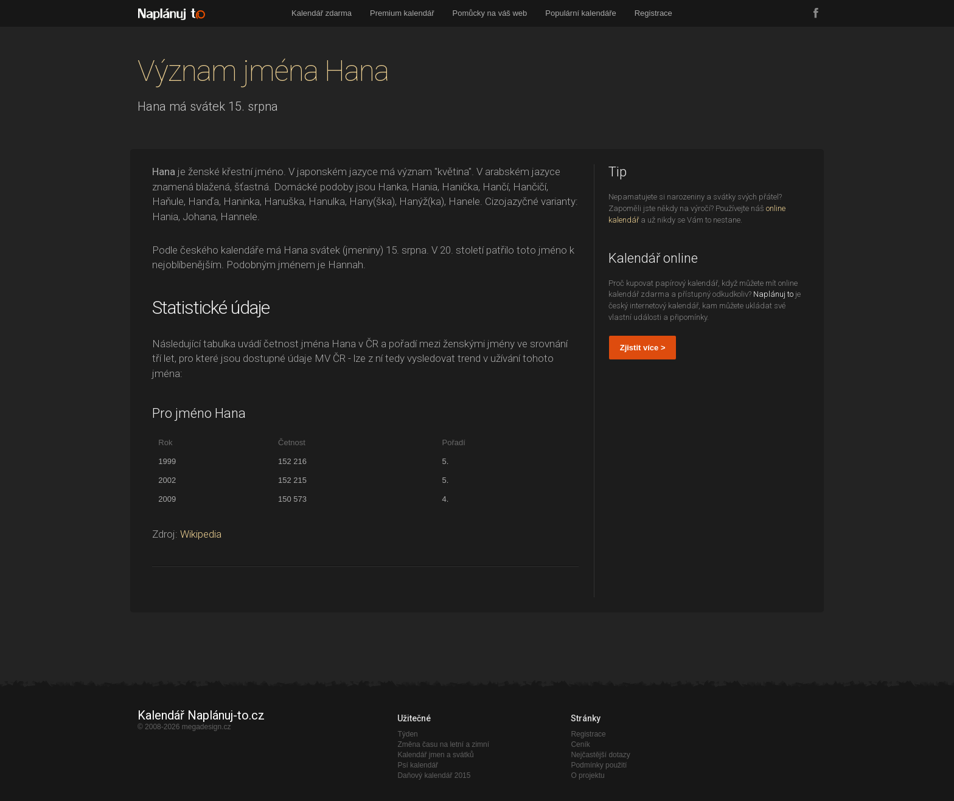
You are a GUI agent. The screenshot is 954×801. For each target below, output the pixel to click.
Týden (407, 734)
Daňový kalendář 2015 (433, 775)
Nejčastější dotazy (600, 755)
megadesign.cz (206, 727)
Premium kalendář (402, 13)
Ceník (580, 744)
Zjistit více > (643, 347)
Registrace (653, 13)
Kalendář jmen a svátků (435, 755)
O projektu (587, 775)
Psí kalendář (417, 765)
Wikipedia (200, 534)
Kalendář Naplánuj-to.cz (201, 715)
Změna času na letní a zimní (443, 744)
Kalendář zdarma (321, 13)
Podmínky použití (599, 765)
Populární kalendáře (580, 13)
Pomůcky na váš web (490, 13)
